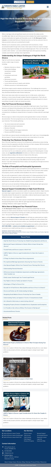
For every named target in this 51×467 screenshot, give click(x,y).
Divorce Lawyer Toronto (28, 232)
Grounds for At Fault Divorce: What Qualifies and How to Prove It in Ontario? (24, 287)
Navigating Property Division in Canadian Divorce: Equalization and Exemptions (25, 304)
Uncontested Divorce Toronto (12, 311)
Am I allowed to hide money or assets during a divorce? (19, 301)
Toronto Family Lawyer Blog (14, 230)
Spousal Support (13, 233)
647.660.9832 (8, 451)
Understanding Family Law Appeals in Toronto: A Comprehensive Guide (23, 297)
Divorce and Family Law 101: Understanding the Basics (18, 291)
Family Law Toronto (39, 232)
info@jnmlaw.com (9, 453)
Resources (43, 462)
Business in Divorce (17, 232)
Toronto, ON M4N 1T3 (10, 448)
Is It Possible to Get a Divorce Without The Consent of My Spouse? (22, 308)
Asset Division (8, 232)
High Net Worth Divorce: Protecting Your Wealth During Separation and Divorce (25, 241)
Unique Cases (12, 462)
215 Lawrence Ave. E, (10, 447)
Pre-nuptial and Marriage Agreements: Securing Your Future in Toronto (23, 261)
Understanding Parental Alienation (13, 268)
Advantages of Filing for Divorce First (14, 284)
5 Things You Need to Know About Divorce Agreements (19, 258)
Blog (23, 462)
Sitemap (28, 462)
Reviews (19, 462)
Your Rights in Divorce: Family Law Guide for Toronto (18, 280)
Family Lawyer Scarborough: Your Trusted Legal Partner (19, 277)
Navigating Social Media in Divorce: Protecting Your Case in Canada (22, 294)
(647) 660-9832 (6, 226)
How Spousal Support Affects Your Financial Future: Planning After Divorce (24, 265)
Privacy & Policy (35, 462)
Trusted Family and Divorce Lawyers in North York (17, 249)
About (6, 462)
